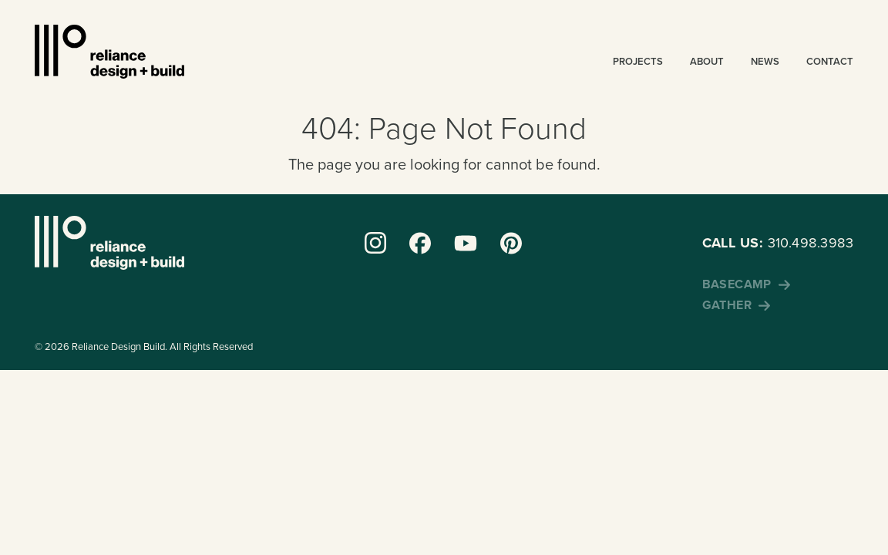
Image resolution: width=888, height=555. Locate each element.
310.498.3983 (777, 242)
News (765, 61)
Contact (829, 61)
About (707, 61)
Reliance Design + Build (109, 52)
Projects (638, 61)
